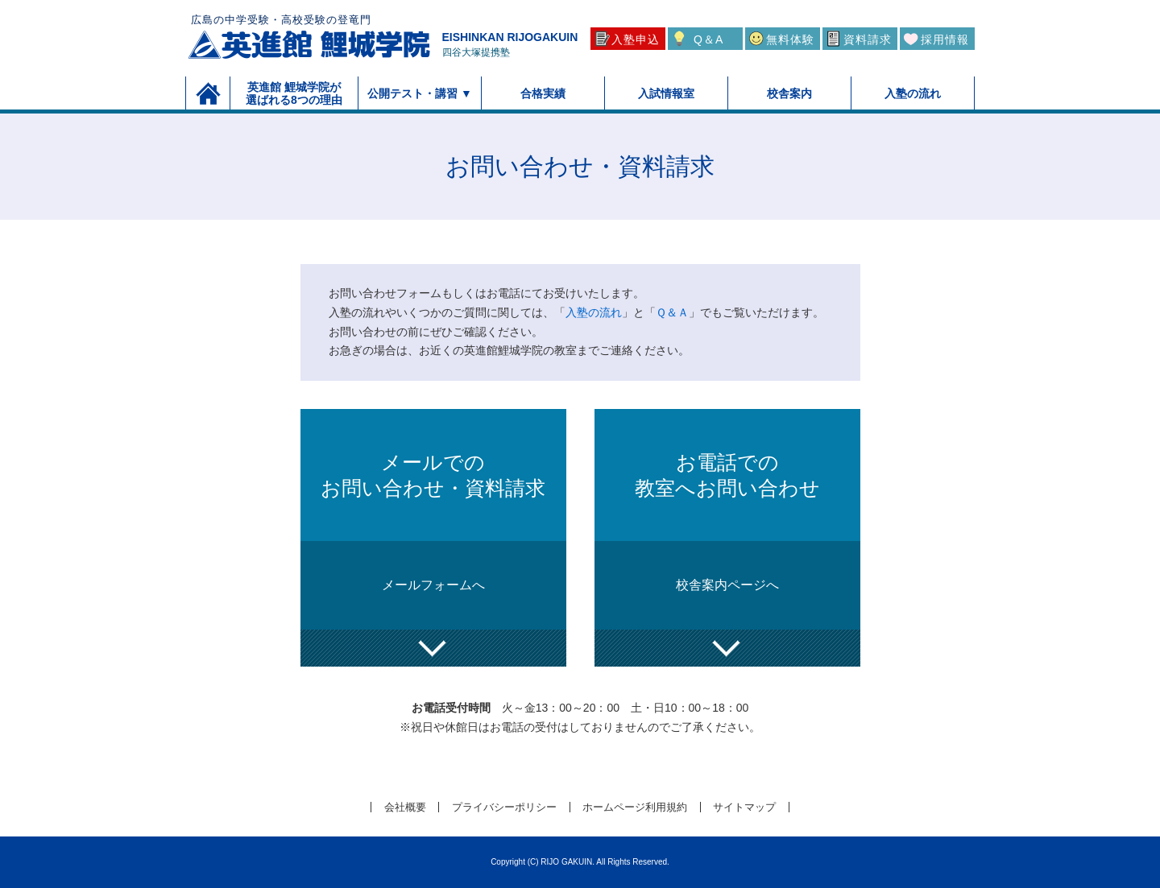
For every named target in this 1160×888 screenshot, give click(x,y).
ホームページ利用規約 (634, 807)
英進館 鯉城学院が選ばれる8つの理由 (294, 93)
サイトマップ (744, 807)
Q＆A (708, 39)
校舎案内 (789, 93)
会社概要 (405, 807)
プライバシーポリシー (504, 807)
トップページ (208, 92)
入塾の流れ (912, 93)
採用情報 (945, 39)
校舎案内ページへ (727, 585)
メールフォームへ (433, 585)
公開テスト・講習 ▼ (419, 93)
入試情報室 (666, 93)
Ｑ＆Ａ (672, 312)
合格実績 (543, 93)
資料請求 (867, 39)
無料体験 (790, 39)
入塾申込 (635, 39)
